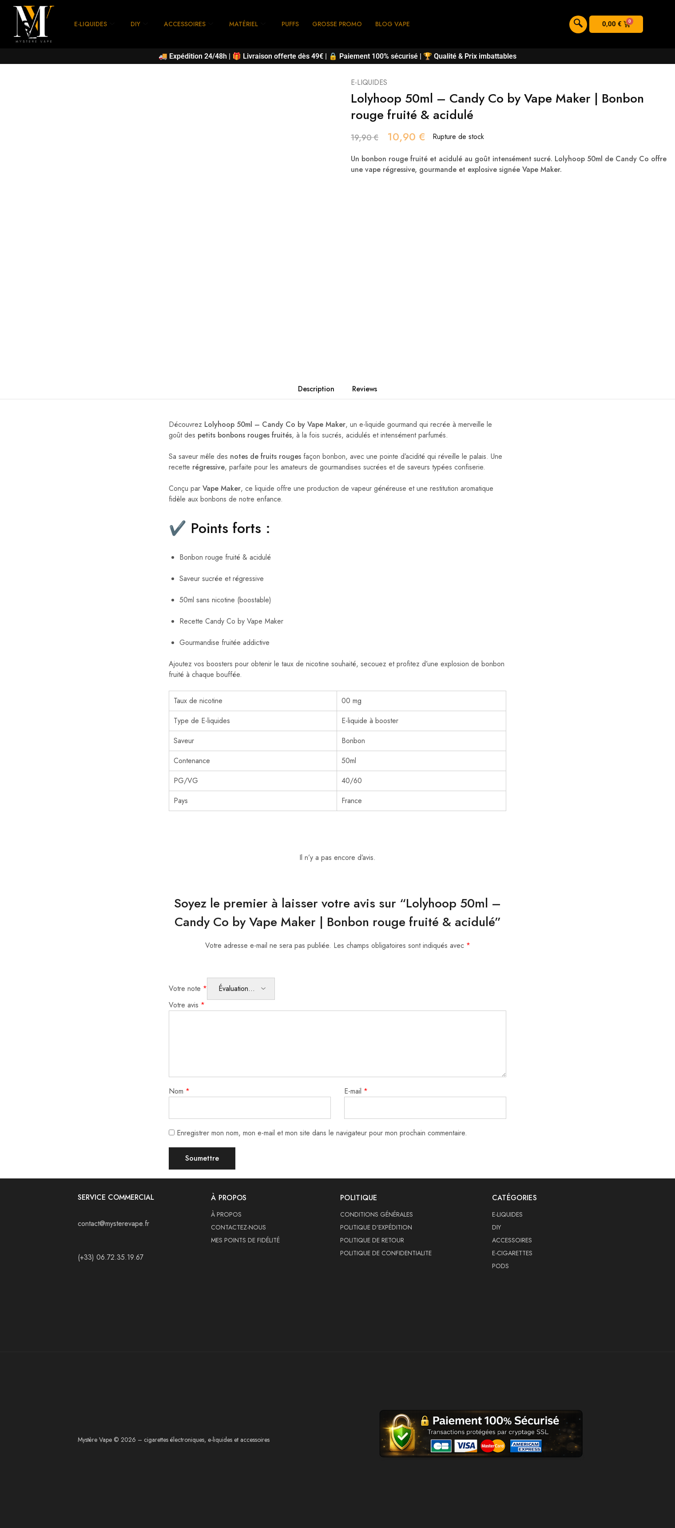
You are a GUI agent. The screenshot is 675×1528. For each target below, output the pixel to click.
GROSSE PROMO (348, 24)
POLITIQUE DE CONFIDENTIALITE (386, 1253)
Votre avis (187, 1005)
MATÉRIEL (253, 24)
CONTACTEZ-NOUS (238, 1227)
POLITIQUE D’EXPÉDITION (376, 1227)
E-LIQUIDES (95, 24)
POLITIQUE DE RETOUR (372, 1240)
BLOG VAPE (406, 24)
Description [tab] (316, 389)
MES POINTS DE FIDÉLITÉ (245, 1240)
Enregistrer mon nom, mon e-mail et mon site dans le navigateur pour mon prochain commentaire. (322, 1133)
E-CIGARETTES (512, 1253)
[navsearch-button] (578, 24)
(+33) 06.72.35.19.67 (110, 1257)
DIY (142, 24)
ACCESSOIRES (192, 24)
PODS (500, 1265)
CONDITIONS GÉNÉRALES (376, 1214)
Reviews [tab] (364, 389)
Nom (179, 1091)
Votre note (188, 988)
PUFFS (298, 24)
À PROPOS (226, 1214)
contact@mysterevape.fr (113, 1223)
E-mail (356, 1091)
